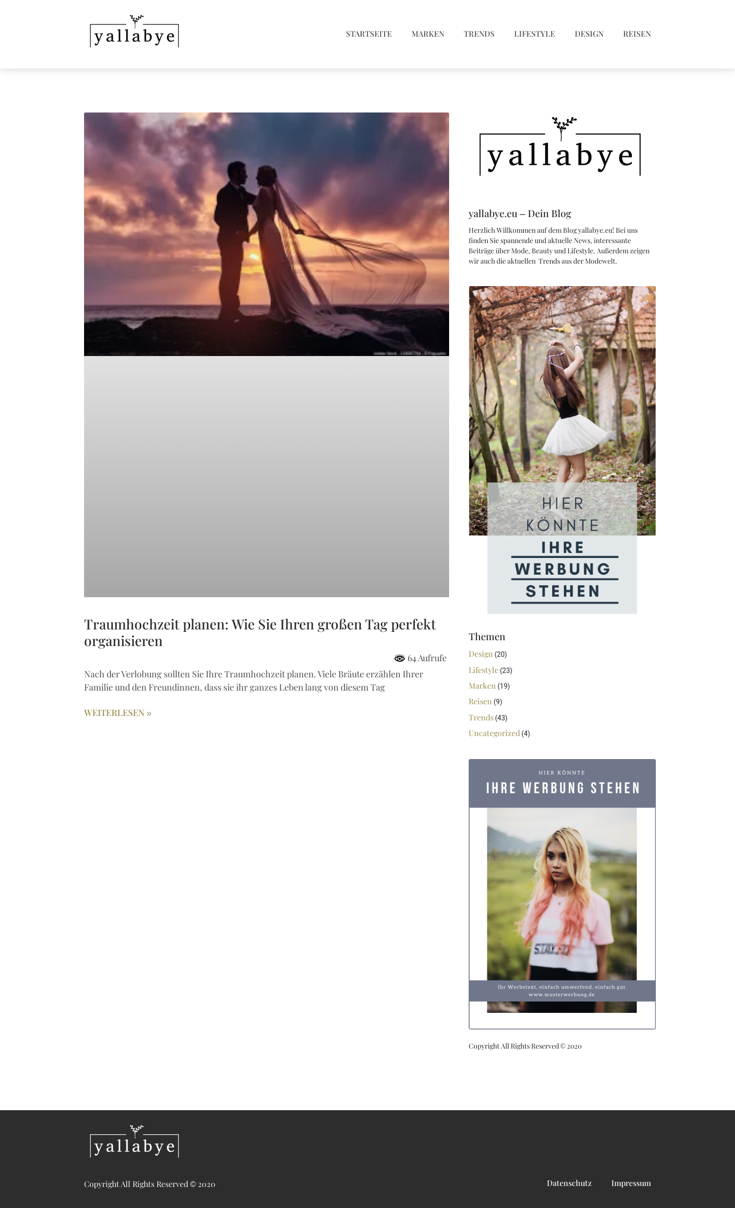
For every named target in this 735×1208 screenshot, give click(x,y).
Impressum (631, 1183)
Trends (479, 34)
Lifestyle (534, 34)
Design (589, 34)
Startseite (369, 34)
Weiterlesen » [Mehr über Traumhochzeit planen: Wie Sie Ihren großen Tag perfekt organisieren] (117, 713)
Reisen (637, 34)
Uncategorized (494, 733)
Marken (427, 34)
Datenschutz (569, 1183)
